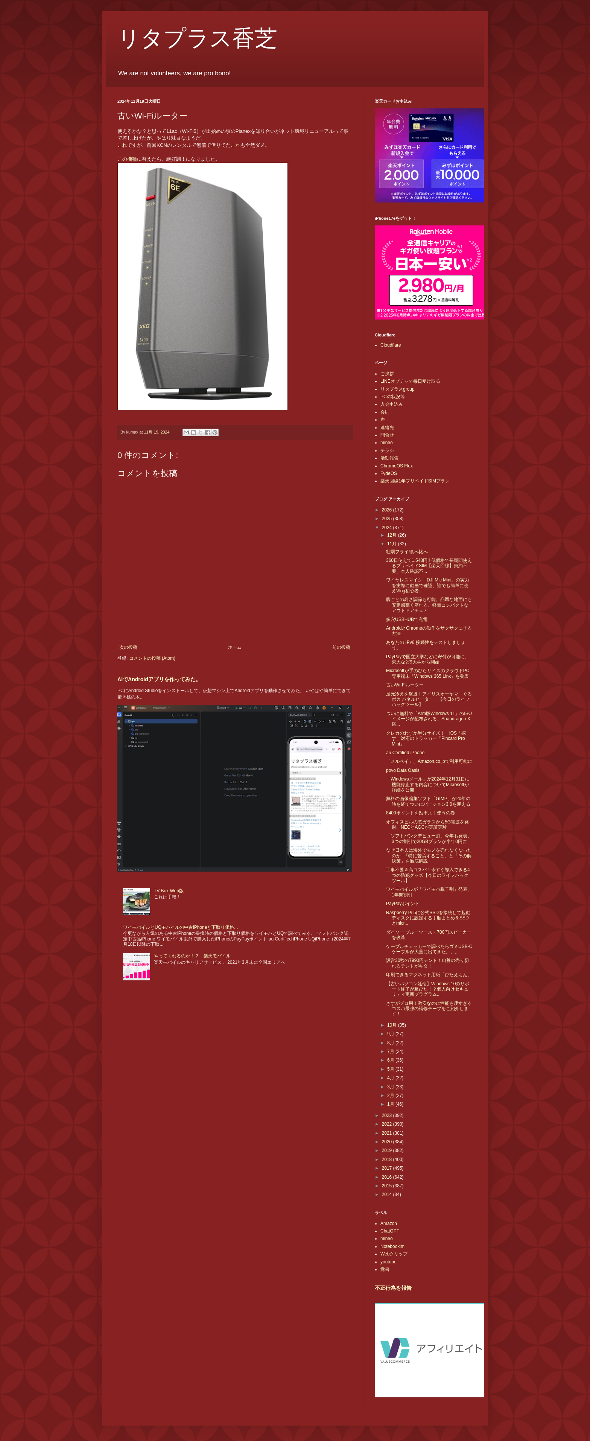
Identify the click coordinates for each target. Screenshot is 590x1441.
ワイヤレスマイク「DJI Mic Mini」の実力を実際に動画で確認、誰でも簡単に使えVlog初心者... (427, 585)
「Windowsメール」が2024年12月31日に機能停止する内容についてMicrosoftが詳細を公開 (428, 784)
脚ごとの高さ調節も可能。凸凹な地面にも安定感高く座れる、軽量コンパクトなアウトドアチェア (429, 605)
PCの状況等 (392, 396)
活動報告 (389, 458)
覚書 (384, 1269)
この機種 (127, 159)
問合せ (387, 435)
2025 (387, 518)
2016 (387, 1177)
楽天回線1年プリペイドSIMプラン (415, 481)
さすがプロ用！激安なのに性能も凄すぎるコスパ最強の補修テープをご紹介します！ (429, 1009)
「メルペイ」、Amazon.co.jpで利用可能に (429, 761)
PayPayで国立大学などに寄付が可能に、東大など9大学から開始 (427, 659)
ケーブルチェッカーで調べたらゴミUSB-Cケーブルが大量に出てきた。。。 (429, 949)
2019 (387, 1150)
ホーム (235, 647)
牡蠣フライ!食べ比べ (407, 551)
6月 (391, 1060)
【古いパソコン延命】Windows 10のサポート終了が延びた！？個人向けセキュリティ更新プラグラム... (427, 989)
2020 (387, 1141)
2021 (387, 1133)
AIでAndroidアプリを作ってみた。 (159, 679)
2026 (387, 510)
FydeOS (388, 473)
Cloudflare (390, 345)
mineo (386, 442)
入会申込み (391, 404)
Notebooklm (392, 1246)
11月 (392, 543)
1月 (391, 1104)
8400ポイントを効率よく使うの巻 (420, 813)
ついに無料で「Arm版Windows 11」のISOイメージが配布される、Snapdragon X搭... (429, 719)
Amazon (388, 1223)
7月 (391, 1051)
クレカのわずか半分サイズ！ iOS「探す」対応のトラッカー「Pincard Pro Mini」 (426, 738)
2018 (387, 1159)
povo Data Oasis (403, 770)
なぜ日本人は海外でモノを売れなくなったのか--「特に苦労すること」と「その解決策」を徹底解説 (429, 856)
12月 (392, 535)
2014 (387, 1194)
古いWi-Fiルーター (405, 685)
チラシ (387, 450)
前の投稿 (341, 647)
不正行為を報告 (393, 1288)
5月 (391, 1069)
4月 (391, 1077)
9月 (391, 1033)
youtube (388, 1261)
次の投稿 (128, 647)
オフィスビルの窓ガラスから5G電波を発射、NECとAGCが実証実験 (427, 824)
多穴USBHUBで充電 (406, 619)
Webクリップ (394, 1254)
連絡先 (387, 427)
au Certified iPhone (405, 752)
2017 (387, 1168)
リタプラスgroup (397, 389)
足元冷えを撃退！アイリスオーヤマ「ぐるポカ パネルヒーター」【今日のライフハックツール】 (429, 699)
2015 (387, 1185)
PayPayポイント (403, 903)
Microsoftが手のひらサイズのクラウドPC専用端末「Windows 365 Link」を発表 (427, 673)
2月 (391, 1095)
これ (122, 145)
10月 (392, 1025)
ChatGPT (389, 1231)
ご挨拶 (387, 373)
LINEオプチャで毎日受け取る (410, 381)
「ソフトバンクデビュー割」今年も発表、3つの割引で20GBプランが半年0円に (429, 838)
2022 (387, 1124)
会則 (384, 412)
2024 (387, 527)
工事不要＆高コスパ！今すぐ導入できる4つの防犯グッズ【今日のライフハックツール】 (428, 875)
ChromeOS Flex (396, 466)
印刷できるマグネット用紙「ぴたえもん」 (429, 974)
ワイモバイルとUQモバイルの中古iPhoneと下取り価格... (180, 927)
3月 (391, 1086)
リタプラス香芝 (197, 38)
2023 (387, 1115)
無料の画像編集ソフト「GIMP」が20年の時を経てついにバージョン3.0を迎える (428, 801)
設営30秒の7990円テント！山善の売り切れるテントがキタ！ (427, 963)
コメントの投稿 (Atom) (152, 658)
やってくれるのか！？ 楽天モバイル (192, 956)
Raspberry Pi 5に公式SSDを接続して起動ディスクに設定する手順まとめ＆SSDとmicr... (428, 918)
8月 (391, 1042)
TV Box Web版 (169, 890)
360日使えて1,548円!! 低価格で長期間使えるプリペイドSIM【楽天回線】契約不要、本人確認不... (429, 566)
